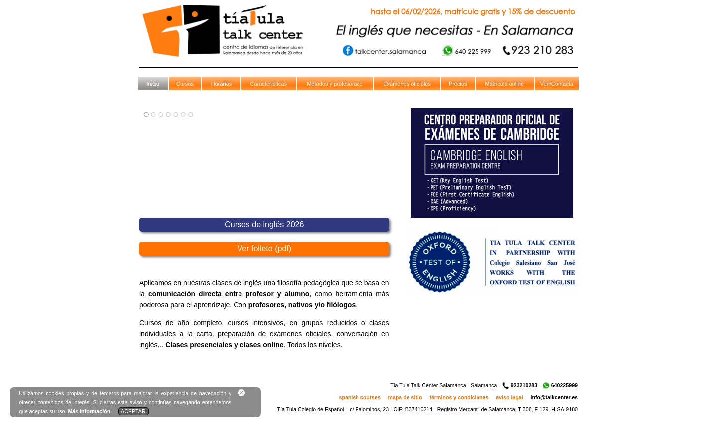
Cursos (185, 84)
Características (268, 84)
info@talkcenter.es (554, 397)
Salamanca (484, 385)
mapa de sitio (405, 397)
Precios (458, 84)
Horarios (221, 84)
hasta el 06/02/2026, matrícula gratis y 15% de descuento (473, 11)
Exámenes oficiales (407, 84)
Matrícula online (504, 84)
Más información (89, 411)
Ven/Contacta (556, 84)
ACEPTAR (133, 411)
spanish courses (360, 397)
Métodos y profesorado (335, 84)
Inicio (153, 84)
